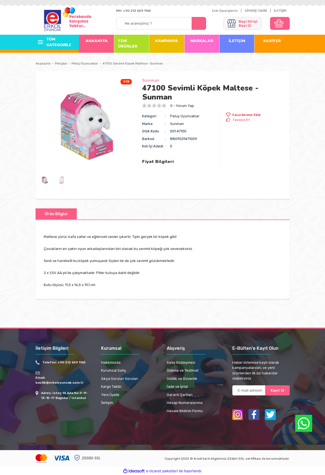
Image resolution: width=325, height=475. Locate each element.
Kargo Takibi (111, 386)
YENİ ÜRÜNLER (127, 43)
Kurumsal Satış (113, 370)
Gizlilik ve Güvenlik (182, 379)
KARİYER (272, 40)
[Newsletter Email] (261, 390)
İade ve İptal (177, 386)
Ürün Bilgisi (56, 213)
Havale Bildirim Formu (185, 411)
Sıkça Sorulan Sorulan (119, 379)
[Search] (161, 23)
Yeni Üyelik (110, 395)
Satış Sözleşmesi (181, 362)
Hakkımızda (111, 362)
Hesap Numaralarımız (185, 403)
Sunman (150, 80)
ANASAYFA (97, 40)
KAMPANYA (166, 40)
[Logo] (53, 21)
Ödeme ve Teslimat (182, 370)
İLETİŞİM (280, 11)
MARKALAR (201, 40)
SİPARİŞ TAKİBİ (256, 11)
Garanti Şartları (179, 395)
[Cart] (280, 23)
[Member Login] (242, 23)
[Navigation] (53, 42)
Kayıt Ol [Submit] (277, 390)
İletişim (107, 403)
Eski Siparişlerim (225, 11)
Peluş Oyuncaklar (185, 116)
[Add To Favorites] (243, 114)
